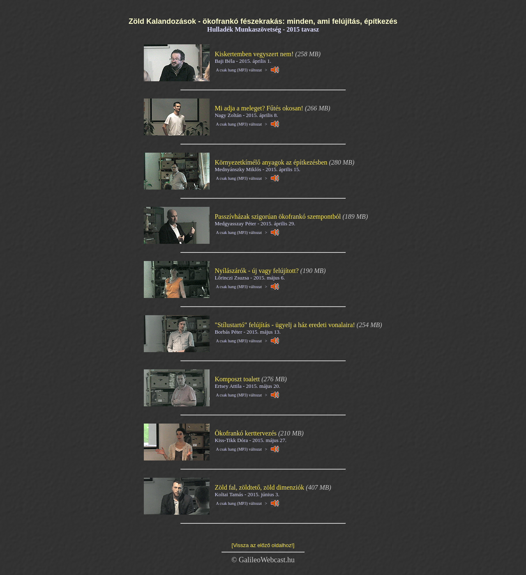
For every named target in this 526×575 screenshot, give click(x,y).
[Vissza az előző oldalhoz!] (263, 545)
